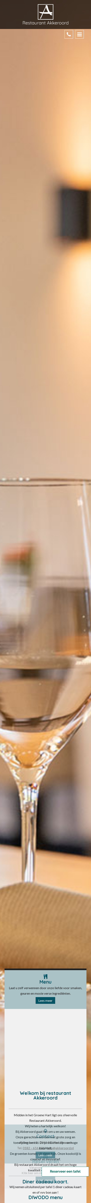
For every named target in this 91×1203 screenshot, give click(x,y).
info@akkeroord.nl (60, 1182)
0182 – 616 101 (34, 1182)
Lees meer (45, 1001)
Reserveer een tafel (65, 1171)
